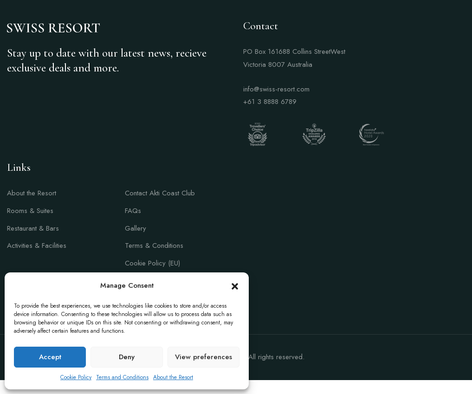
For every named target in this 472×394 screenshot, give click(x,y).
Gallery (135, 228)
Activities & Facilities (36, 245)
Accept (50, 357)
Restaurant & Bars (33, 228)
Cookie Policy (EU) (152, 263)
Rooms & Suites (30, 211)
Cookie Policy (75, 377)
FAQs (133, 211)
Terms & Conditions (154, 245)
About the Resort (173, 377)
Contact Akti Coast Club (160, 193)
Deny (127, 357)
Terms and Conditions (122, 377)
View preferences (203, 357)
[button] (234, 286)
